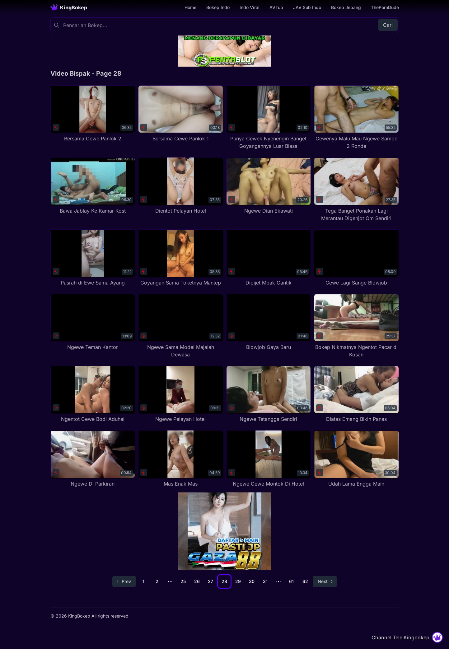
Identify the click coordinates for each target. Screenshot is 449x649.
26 (197, 581)
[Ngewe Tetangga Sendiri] (268, 394)
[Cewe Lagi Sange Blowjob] (356, 257)
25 (183, 581)
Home (190, 7)
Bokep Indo (218, 7)
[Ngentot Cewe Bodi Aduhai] (92, 394)
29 (238, 581)
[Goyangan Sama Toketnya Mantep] (180, 257)
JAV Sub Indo (307, 7)
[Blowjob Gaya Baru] (268, 322)
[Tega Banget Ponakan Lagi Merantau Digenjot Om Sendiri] (356, 189)
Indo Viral (250, 7)
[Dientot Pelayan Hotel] (180, 185)
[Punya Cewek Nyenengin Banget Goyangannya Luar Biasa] (268, 117)
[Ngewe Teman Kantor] (92, 322)
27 (210, 581)
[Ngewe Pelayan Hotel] (180, 394)
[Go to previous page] (124, 581)
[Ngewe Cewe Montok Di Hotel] (268, 458)
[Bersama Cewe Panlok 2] (92, 113)
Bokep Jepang (346, 7)
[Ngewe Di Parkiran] (92, 458)
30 (252, 581)
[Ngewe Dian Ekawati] (268, 185)
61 (291, 581)
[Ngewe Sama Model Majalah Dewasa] (180, 326)
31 (265, 581)
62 (305, 581)
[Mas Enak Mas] (180, 458)
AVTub (276, 7)
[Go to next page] (325, 581)
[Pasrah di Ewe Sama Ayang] (92, 257)
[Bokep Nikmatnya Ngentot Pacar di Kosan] (356, 326)
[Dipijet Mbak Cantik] (268, 257)
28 (224, 581)
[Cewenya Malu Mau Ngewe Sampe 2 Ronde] (356, 117)
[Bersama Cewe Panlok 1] (180, 113)
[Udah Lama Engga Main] (356, 458)
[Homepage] (68, 7)
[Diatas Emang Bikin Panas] (356, 394)
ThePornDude (385, 7)
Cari (388, 25)
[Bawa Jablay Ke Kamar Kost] (92, 185)
